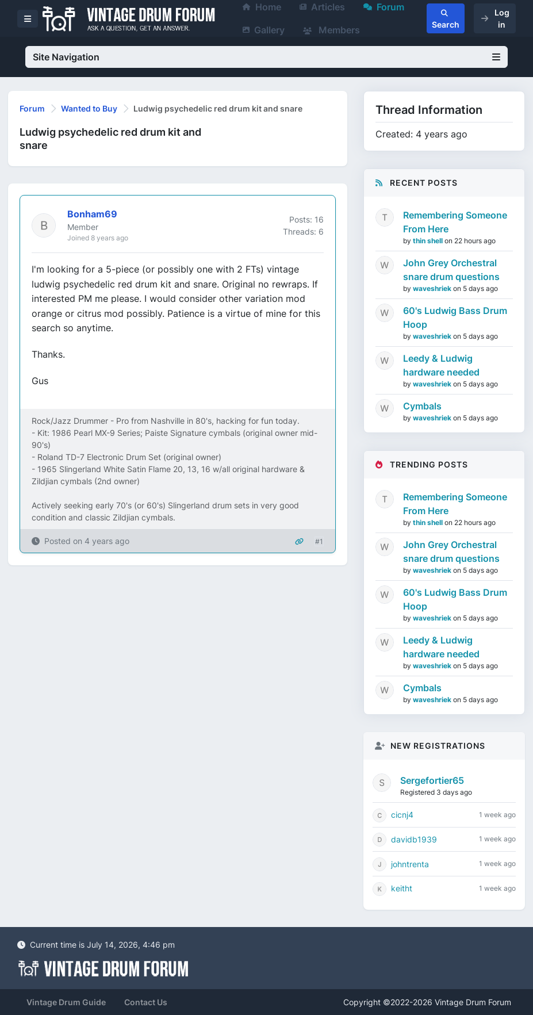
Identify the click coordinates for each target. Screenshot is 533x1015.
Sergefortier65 (432, 780)
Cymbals (422, 406)
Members (331, 30)
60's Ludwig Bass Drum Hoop (455, 317)
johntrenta (410, 864)
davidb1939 (414, 839)
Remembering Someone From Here (455, 222)
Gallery (264, 30)
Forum (32, 108)
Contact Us (145, 1002)
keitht (401, 888)
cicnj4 (402, 814)
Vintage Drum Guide (66, 1002)
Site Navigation (266, 57)
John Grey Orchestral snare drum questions (451, 269)
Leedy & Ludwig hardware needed (441, 365)
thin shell (428, 240)
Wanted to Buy (89, 108)
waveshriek (433, 288)
